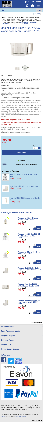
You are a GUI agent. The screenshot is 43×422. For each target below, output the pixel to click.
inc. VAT (37, 14)
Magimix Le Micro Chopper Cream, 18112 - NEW (28, 219)
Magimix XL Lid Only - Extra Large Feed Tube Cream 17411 (29, 269)
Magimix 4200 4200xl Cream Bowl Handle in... (25, 199)
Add (38, 228)
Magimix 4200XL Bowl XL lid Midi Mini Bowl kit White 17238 (29, 236)
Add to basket (21, 152)
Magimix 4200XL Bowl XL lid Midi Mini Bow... (23, 175)
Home (3, 10)
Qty (34, 146)
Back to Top (35, 322)
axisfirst (3, 416)
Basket (32, 6)
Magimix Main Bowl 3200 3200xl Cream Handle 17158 (28, 285)
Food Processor (19, 17)
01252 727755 (34, 2)
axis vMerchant (20, 416)
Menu (38, 6)
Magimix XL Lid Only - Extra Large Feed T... (25, 186)
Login (38, 10)
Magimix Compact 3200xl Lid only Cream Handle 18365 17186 (29, 302)
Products (10, 17)
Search (26, 6)
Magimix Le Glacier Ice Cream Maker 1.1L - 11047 (29, 253)
